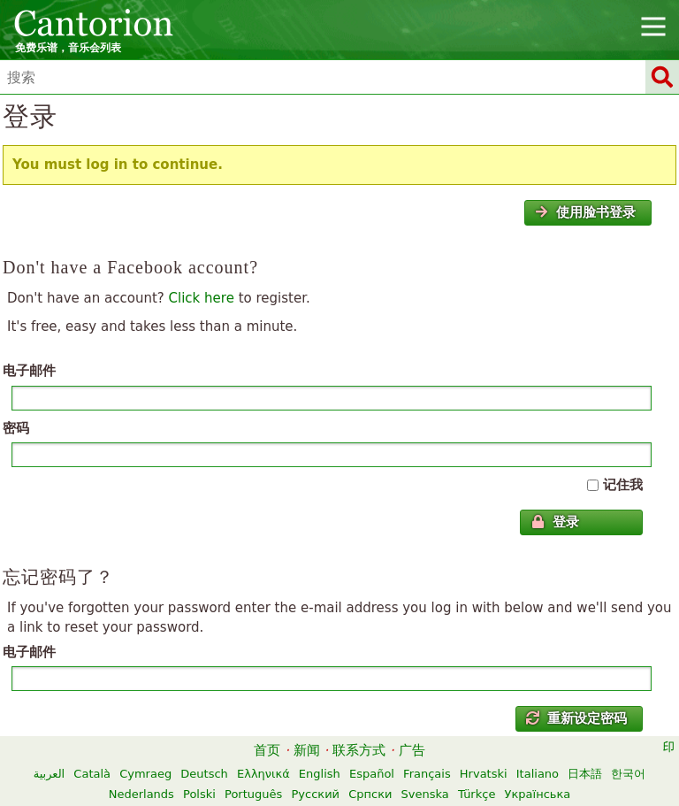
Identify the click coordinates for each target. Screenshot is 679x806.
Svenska (425, 794)
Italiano (537, 773)
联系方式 (358, 750)
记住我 (623, 485)
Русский (315, 794)
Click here (201, 298)
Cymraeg (145, 773)
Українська (538, 794)
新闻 (307, 750)
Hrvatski (483, 773)
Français (427, 773)
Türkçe (476, 794)
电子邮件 (29, 371)
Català (92, 773)
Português (253, 794)
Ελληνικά (263, 773)
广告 (412, 750)
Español (371, 773)
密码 (16, 428)
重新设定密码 (576, 718)
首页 (267, 750)
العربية (49, 773)
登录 (555, 522)
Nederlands (141, 794)
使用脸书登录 (585, 212)
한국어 (628, 773)
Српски (370, 794)
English (319, 773)
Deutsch (204, 773)
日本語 (585, 773)
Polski (199, 794)
